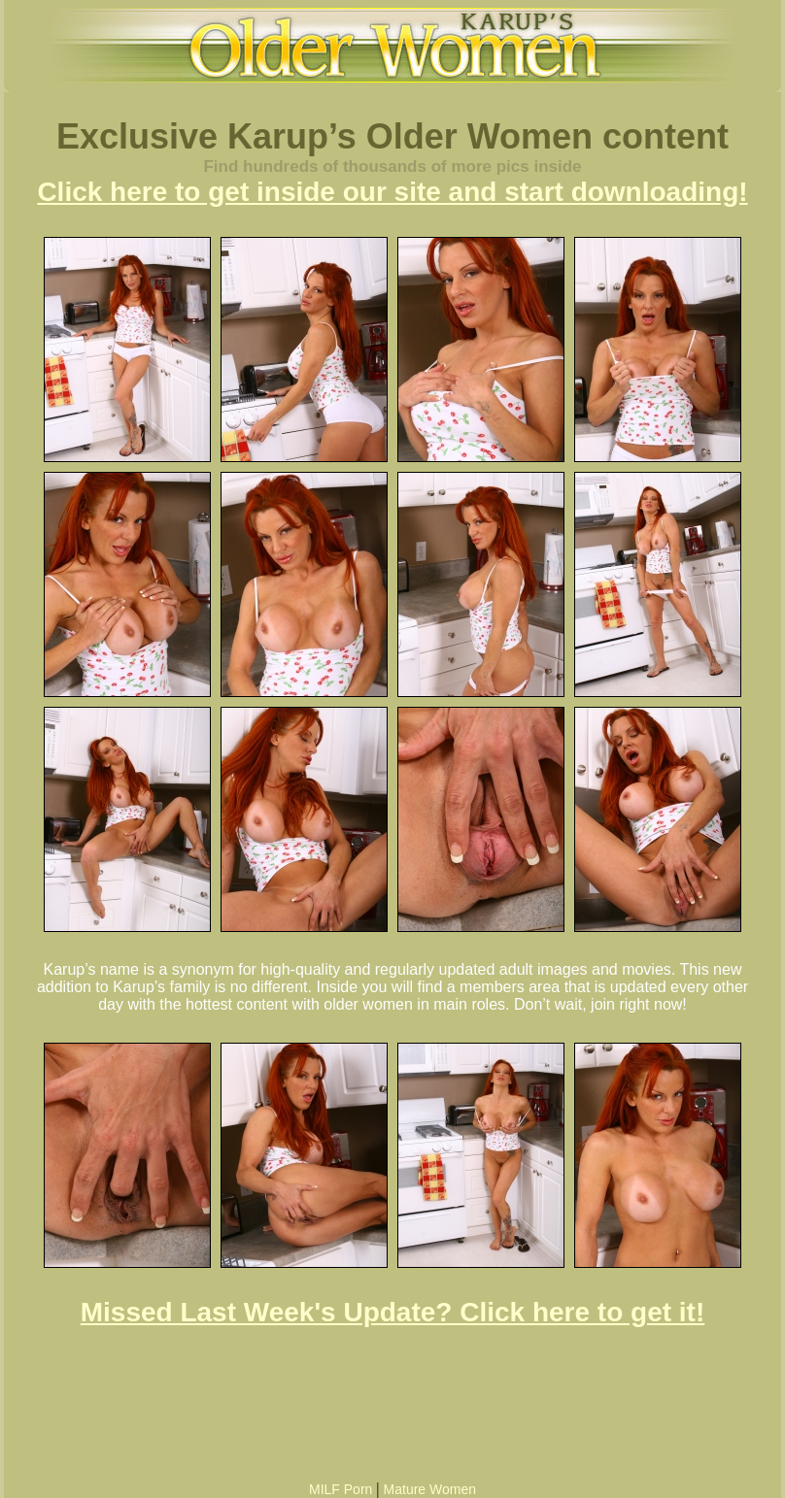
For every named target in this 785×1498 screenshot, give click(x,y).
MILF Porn (340, 1489)
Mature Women (430, 1489)
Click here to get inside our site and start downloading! (392, 192)
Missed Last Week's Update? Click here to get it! (393, 1312)
